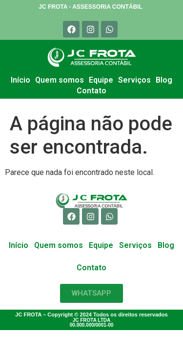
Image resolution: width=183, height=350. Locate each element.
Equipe (101, 80)
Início (20, 80)
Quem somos (59, 80)
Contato (91, 90)
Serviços (134, 80)
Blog (164, 80)
